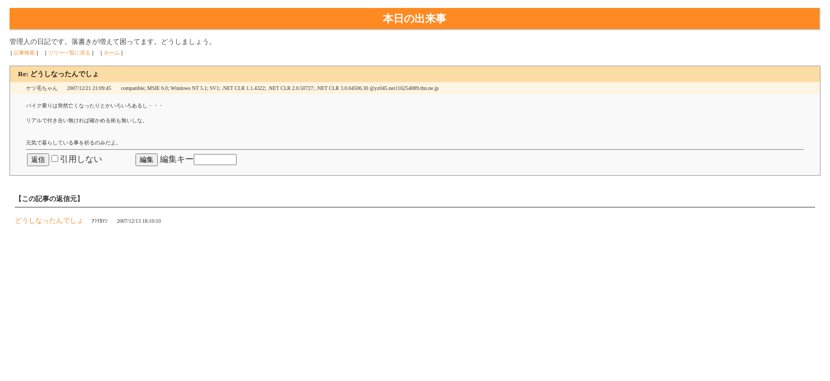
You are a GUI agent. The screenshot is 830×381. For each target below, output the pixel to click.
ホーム (112, 53)
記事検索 (24, 53)
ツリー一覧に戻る (69, 53)
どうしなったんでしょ (49, 220)
